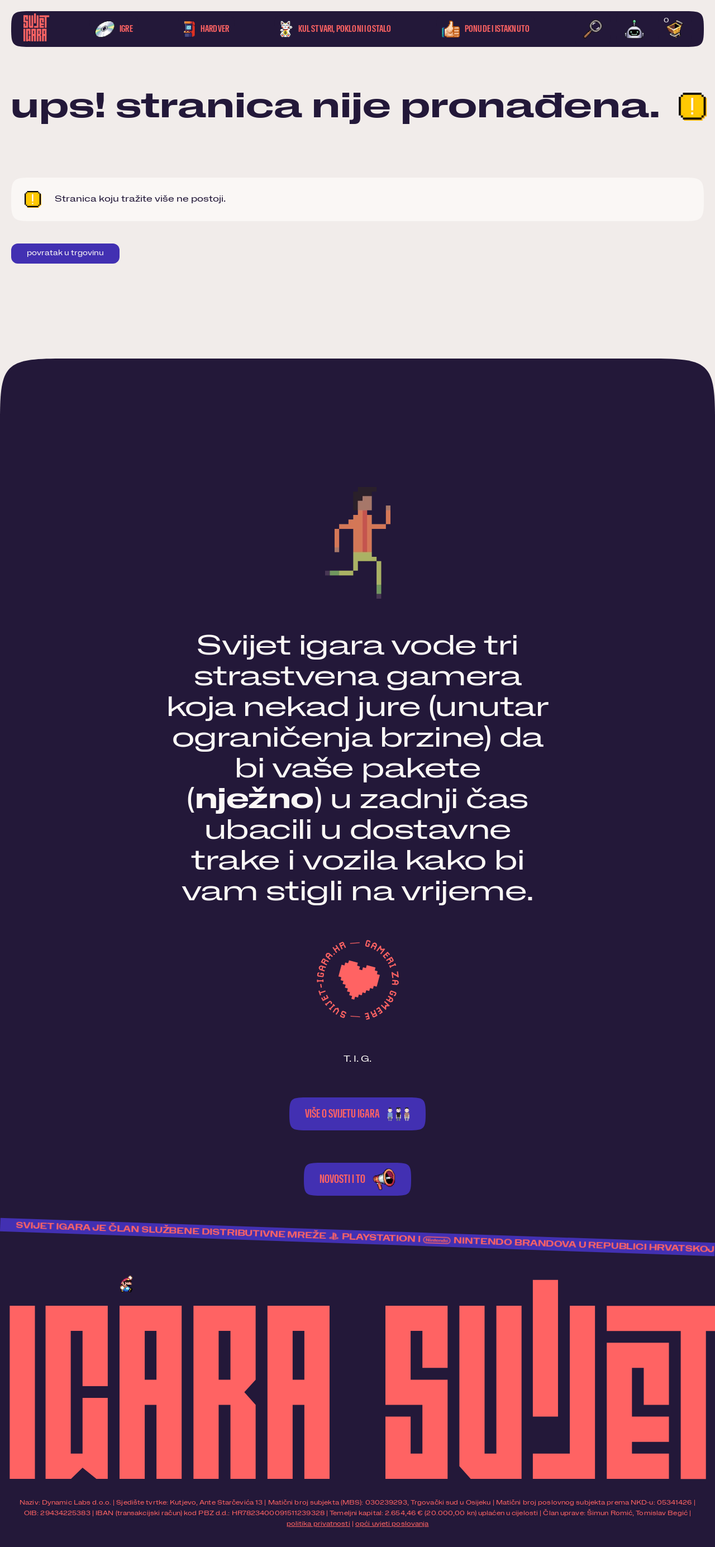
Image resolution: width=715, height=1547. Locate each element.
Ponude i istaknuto (486, 29)
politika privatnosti (318, 1524)
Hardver (206, 29)
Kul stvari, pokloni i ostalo (336, 29)
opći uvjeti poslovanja (391, 1524)
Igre (114, 29)
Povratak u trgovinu (65, 253)
